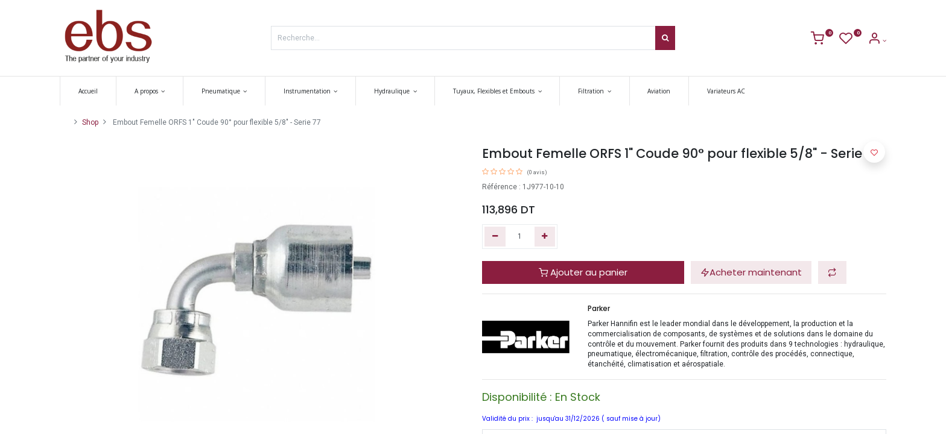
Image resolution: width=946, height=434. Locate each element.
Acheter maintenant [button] (751, 272)
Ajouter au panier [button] (583, 272)
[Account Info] (877, 40)
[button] (832, 273)
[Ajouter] (545, 237)
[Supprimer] (495, 237)
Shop (90, 122)
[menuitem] (88, 91)
